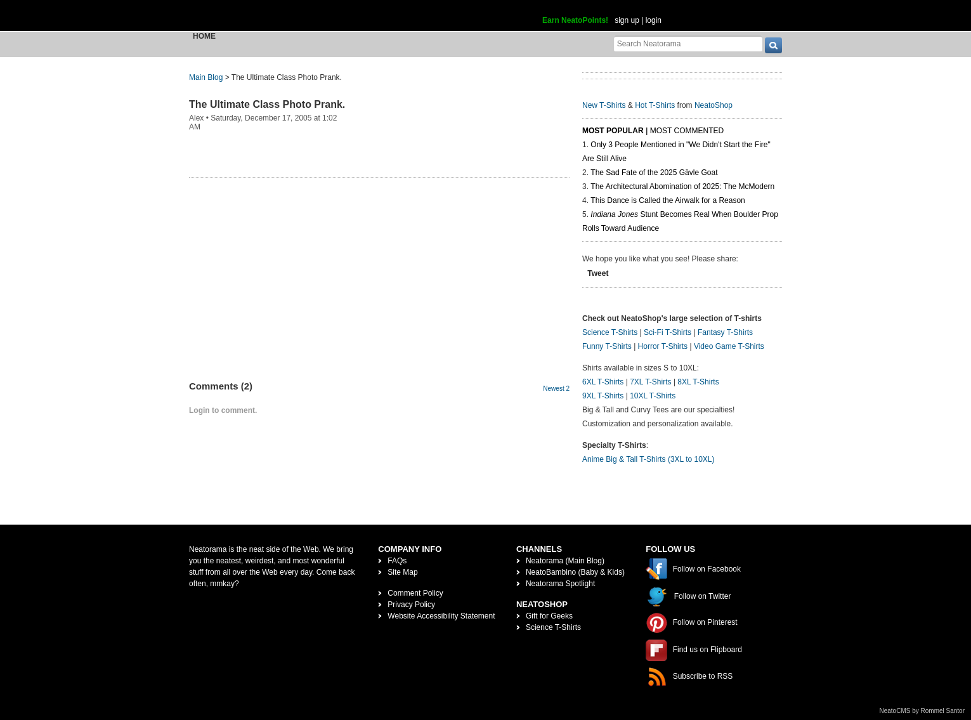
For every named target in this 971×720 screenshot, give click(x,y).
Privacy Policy (411, 604)
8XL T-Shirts (698, 381)
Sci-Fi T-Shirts (667, 332)
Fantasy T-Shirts (725, 332)
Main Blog (206, 77)
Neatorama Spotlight (560, 583)
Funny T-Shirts (607, 346)
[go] (773, 45)
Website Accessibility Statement (441, 616)
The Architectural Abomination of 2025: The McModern (682, 186)
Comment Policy (415, 593)
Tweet (597, 273)
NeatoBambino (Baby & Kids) (575, 572)
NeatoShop (713, 105)
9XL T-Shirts (602, 395)
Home (204, 36)
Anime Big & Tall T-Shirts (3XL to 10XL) (648, 459)
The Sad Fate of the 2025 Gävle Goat (653, 172)
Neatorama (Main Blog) (565, 560)
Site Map (402, 572)
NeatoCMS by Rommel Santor (922, 710)
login (653, 20)
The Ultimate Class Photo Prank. (267, 104)
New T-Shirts (603, 105)
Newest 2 (556, 388)
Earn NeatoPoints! (575, 20)
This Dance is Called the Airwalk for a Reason (667, 200)
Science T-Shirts (609, 332)
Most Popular (613, 130)
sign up (627, 20)
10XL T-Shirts (652, 395)
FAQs (397, 560)
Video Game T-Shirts (729, 346)
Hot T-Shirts (655, 105)
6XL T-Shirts (602, 381)
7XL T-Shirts (650, 381)
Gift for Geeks (549, 616)
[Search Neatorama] (688, 43)
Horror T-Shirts (663, 346)
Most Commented (687, 130)
